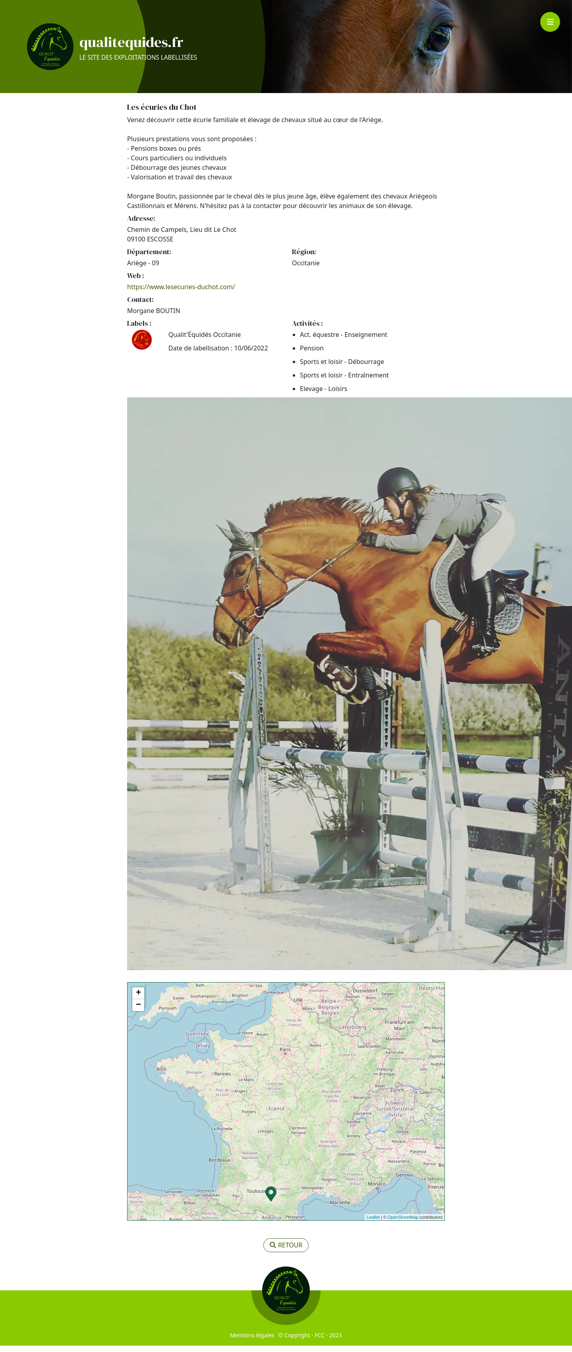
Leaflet (373, 1223)
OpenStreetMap (403, 1223)
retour (286, 1251)
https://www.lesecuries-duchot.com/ (181, 293)
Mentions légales (252, 1341)
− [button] (138, 1011)
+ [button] (138, 1000)
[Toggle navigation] (550, 22)
